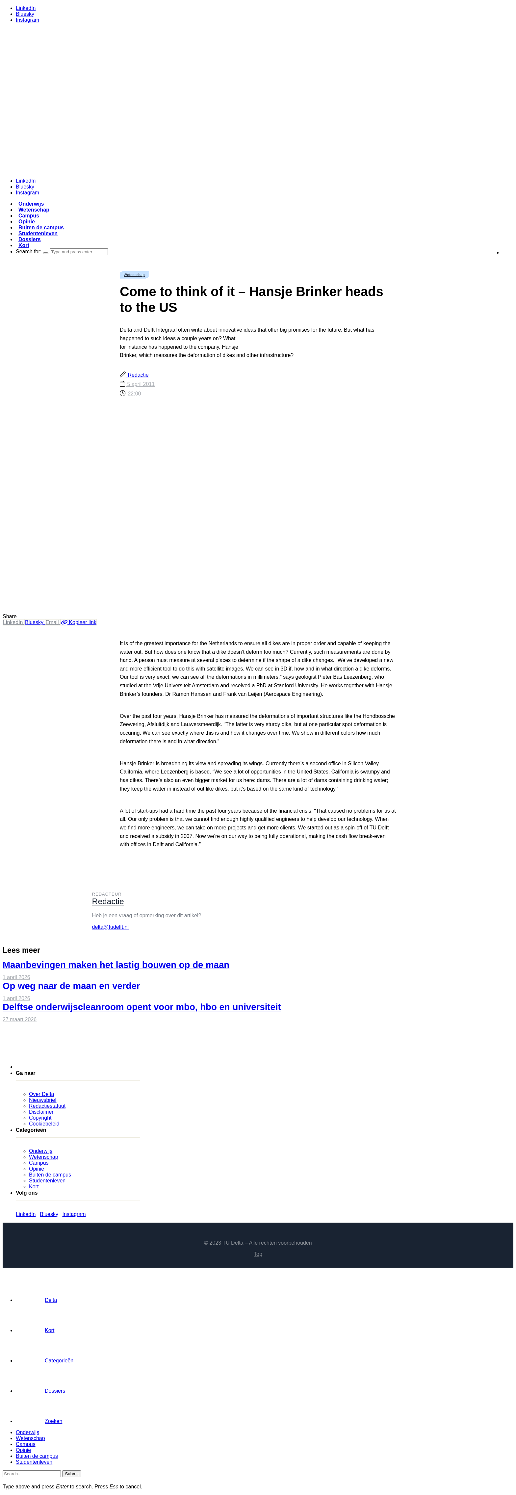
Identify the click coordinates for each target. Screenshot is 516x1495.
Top (258, 1254)
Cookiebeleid (44, 1124)
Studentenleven (38, 233)
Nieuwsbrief (43, 1100)
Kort (23, 245)
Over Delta (41, 1094)
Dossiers (29, 239)
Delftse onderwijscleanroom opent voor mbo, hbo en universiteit (142, 1007)
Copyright (40, 1118)
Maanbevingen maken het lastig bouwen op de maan (116, 965)
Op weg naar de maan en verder (71, 986)
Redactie (137, 375)
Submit (71, 1473)
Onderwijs (31, 204)
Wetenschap (33, 210)
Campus (28, 215)
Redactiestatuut (47, 1106)
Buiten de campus (41, 227)
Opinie (26, 221)
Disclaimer (41, 1112)
